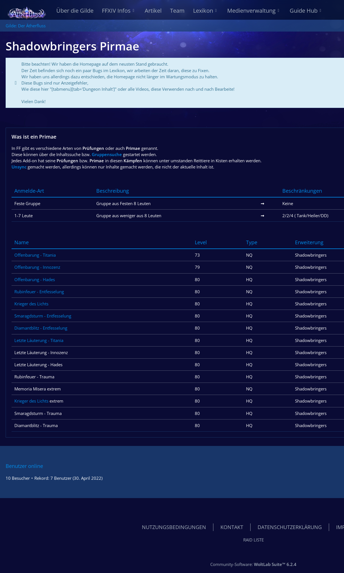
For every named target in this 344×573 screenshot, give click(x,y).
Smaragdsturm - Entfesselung (42, 316)
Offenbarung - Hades (34, 279)
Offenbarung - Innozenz (37, 267)
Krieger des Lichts (31, 304)
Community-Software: (253, 564)
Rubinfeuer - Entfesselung (39, 291)
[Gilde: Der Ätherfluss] (27, 11)
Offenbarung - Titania (35, 255)
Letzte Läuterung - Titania (38, 340)
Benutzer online (24, 466)
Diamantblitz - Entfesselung (40, 328)
